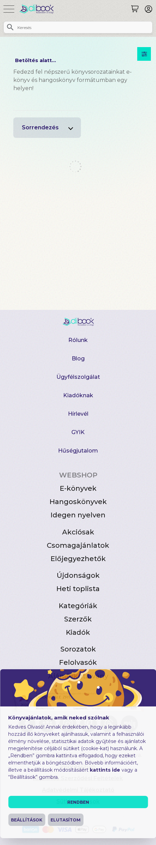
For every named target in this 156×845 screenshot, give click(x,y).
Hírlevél (78, 414)
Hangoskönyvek (78, 502)
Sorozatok (78, 649)
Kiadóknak (78, 395)
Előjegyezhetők (78, 559)
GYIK (78, 432)
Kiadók (78, 632)
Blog (78, 358)
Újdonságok (78, 575)
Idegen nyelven (78, 515)
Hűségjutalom (78, 450)
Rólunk (78, 340)
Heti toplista (78, 589)
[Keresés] (135, 9)
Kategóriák (78, 606)
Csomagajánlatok (78, 545)
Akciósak (78, 532)
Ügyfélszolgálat (78, 377)
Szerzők (78, 619)
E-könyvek (78, 488)
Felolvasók (78, 662)
